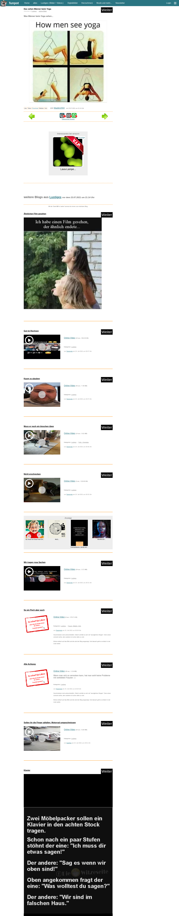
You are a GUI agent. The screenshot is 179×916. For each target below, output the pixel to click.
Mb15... (57, 539)
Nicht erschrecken (32, 474)
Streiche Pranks (30, 914)
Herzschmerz (87, 3)
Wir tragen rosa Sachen (35, 562)
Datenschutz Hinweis (68, 119)
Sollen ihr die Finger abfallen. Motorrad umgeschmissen (50, 723)
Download (35, 108)
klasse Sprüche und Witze (89, 902)
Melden (41, 108)
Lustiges (44, 3)
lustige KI (38, 906)
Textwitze (40, 914)
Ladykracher (29, 906)
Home (27, 3)
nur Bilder (28, 894)
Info (46, 108)
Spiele (102, 910)
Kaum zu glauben (32, 379)
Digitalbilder (73, 3)
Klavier (27, 770)
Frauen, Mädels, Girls (74, 626)
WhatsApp (63, 914)
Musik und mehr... (104, 3)
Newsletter (120, 3)
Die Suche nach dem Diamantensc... (101, 855)
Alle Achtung (30, 664)
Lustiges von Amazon (65, 906)
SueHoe (68, 743)
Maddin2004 (59, 108)
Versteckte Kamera (52, 914)
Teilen (29, 108)
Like (25, 108)
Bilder (52, 3)
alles (35, 3)
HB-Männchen (73, 902)
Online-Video (69, 338)
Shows (96, 910)
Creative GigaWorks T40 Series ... (79, 858)
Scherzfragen (87, 910)
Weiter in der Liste (104, 879)
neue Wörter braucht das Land (34, 910)
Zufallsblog (30, 879)
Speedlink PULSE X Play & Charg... (35, 852)
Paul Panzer (50, 910)
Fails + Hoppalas (83, 442)
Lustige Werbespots (50, 906)
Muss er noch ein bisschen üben (39, 426)
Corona (35, 902)
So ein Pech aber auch (34, 610)
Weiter (107, 10)
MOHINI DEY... (102, 539)
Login (168, 3)
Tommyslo (69, 351)
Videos (59, 3)
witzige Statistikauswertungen (101, 914)
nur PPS (46, 894)
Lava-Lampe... (68, 169)
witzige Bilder (43, 11)
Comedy (27, 902)
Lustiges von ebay (80, 906)
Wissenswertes (74, 914)
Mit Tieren (92, 906)
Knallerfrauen (104, 902)
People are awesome (63, 910)
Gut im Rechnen (31, 331)
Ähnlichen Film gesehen (35, 214)
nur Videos (37, 894)
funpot (14, 3)
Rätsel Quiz (76, 910)
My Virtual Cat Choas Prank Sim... (35, 539)
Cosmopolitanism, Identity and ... (79, 547)
